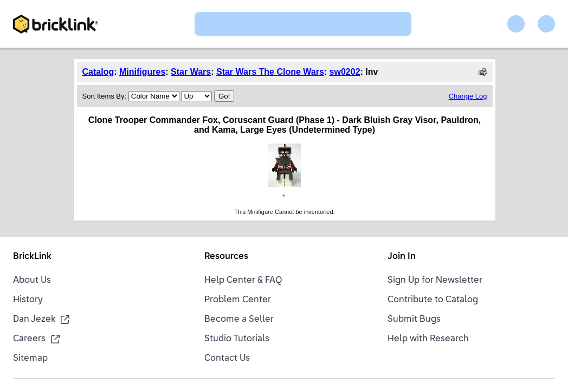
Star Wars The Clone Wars (270, 71)
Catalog (98, 71)
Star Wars (191, 71)
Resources (226, 256)
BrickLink (32, 256)
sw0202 (345, 71)
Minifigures (142, 71)
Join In (402, 256)
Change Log (468, 96)
